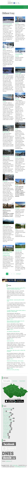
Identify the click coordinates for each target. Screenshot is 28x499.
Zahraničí (5, 435)
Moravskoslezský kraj (8, 421)
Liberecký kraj (6, 419)
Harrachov (17, 99)
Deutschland (22, 381)
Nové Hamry (5, 181)
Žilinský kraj (5, 436)
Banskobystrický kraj (7, 408)
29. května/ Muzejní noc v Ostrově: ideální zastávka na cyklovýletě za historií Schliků (16, 311)
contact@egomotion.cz (20, 466)
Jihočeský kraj (6, 412)
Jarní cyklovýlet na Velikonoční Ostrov (13, 331)
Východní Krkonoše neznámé (19, 55)
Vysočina (5, 433)
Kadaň (11, 348)
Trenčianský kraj (6, 429)
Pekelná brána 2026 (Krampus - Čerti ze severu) (15, 361)
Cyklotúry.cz (9, 461)
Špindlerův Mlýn (18, 73)
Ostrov (11, 319)
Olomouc (4, 209)
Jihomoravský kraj (7, 414)
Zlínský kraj (5, 437)
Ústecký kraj (6, 432)
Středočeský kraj (7, 428)
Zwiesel (4, 101)
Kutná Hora (17, 208)
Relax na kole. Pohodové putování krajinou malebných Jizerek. (7, 253)
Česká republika (6, 381)
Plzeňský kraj (6, 425)
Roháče (4, 49)
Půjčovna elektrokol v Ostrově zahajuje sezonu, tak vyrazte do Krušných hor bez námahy (15, 321)
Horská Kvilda (5, 74)
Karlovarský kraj (6, 415)
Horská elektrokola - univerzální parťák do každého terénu (15, 300)
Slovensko (15, 381)
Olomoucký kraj (6, 422)
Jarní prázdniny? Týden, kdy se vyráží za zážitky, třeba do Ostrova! (16, 351)
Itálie (4, 411)
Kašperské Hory (6, 225)
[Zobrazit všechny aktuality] (13, 369)
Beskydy (17, 23)
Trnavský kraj (6, 430)
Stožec (16, 129)
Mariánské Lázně (6, 132)
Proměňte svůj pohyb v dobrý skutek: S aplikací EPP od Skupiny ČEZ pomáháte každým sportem (16, 288)
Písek (16, 229)
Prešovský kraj (6, 426)
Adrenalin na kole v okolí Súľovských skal (20, 250)
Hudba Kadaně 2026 (10, 341)
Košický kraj (5, 416)
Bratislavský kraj (6, 409)
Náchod (16, 185)
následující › (18, 273)
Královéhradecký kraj (7, 418)
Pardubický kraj (6, 423)
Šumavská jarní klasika (7, 24)
